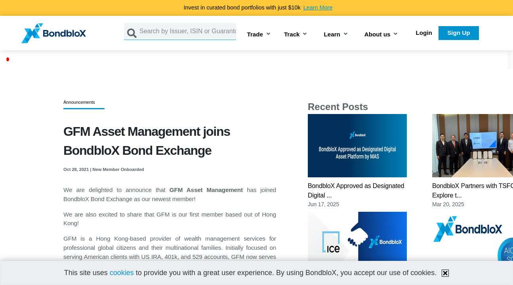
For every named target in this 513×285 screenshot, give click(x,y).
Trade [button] (255, 34)
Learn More (318, 7)
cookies (122, 273)
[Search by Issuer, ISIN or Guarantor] (187, 31)
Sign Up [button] (458, 32)
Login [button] (424, 32)
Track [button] (292, 34)
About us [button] (377, 34)
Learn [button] (332, 34)
